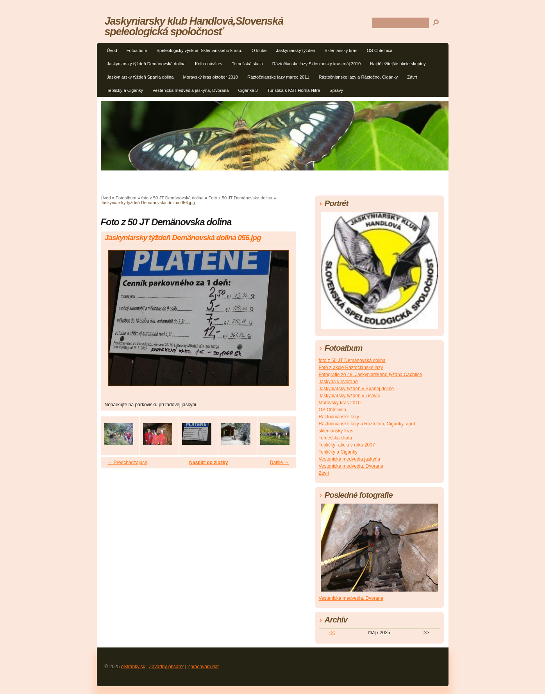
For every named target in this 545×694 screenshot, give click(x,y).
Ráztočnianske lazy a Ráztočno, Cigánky (358, 77)
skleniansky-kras (336, 431)
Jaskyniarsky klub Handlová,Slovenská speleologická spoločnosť (194, 26)
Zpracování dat (203, 666)
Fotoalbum (137, 50)
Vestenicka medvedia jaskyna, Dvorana (190, 90)
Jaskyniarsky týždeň (295, 50)
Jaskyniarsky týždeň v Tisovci (349, 395)
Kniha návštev (208, 63)
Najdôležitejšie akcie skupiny (397, 63)
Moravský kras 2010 (340, 402)
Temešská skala (247, 63)
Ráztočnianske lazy (339, 417)
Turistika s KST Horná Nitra (293, 90)
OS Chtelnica (380, 50)
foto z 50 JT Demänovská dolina (172, 197)
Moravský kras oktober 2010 (210, 77)
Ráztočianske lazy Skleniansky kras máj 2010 (316, 63)
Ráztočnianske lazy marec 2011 (278, 77)
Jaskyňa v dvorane (338, 381)
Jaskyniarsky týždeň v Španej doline (356, 388)
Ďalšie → (279, 462)
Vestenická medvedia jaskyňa (349, 459)
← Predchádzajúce (127, 462)
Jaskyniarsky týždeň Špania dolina (140, 77)
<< (332, 632)
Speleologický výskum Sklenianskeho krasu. (199, 50)
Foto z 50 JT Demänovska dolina (240, 197)
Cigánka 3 (247, 90)
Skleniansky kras (341, 50)
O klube (259, 50)
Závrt (412, 77)
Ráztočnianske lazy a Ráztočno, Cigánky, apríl (367, 424)
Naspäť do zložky (208, 462)
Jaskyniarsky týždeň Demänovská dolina (146, 63)
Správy (336, 90)
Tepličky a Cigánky (125, 90)
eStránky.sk (133, 666)
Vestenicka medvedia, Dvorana (351, 466)
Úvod (112, 50)
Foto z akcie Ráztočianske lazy (351, 367)
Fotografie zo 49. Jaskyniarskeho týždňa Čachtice (370, 374)
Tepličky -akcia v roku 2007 (347, 445)
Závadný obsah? (166, 666)
